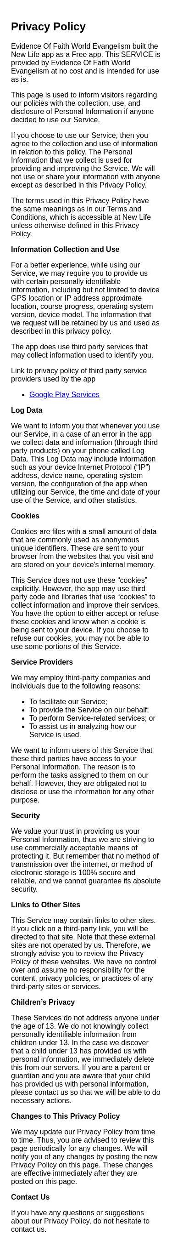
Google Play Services (64, 394)
